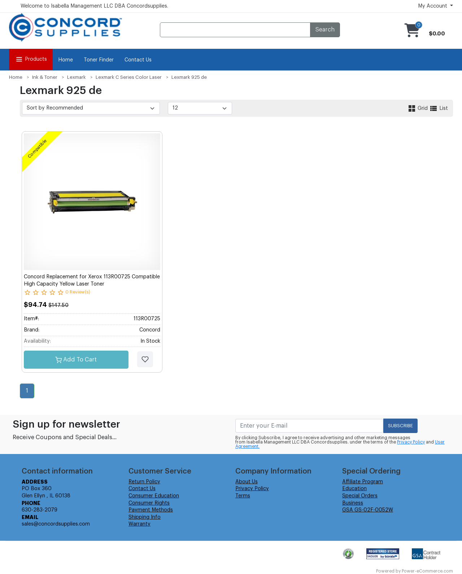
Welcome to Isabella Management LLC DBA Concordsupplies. (94, 6)
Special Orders (360, 495)
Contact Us (138, 60)
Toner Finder (99, 60)
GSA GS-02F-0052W (367, 510)
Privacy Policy (411, 442)
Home (65, 60)
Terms (242, 495)
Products (31, 59)
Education (354, 488)
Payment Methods (150, 510)
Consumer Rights (149, 503)
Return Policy (144, 481)
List (438, 108)
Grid (418, 108)
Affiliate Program (362, 481)
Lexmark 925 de (189, 77)
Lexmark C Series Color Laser (129, 77)
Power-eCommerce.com (427, 571)
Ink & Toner (44, 77)
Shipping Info (144, 517)
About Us (246, 481)
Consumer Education (153, 495)
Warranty (139, 524)
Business (352, 503)
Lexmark (76, 77)
